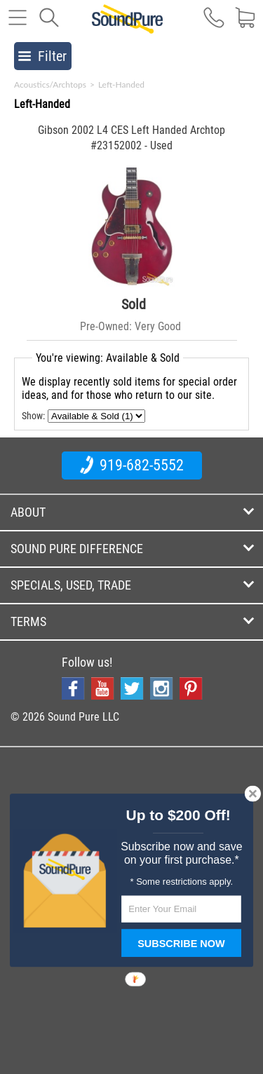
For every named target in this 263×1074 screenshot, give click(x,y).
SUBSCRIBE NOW (181, 943)
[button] (178, 815)
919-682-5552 (132, 465)
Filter (42, 56)
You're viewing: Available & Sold (108, 358)
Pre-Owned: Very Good (130, 326)
